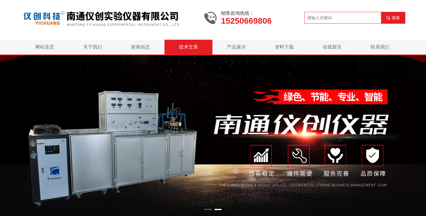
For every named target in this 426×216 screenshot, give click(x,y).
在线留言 (332, 46)
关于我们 (92, 46)
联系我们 (380, 46)
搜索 (396, 17)
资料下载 (284, 46)
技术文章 (188, 46)
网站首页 (44, 46)
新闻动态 (140, 46)
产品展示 (236, 46)
